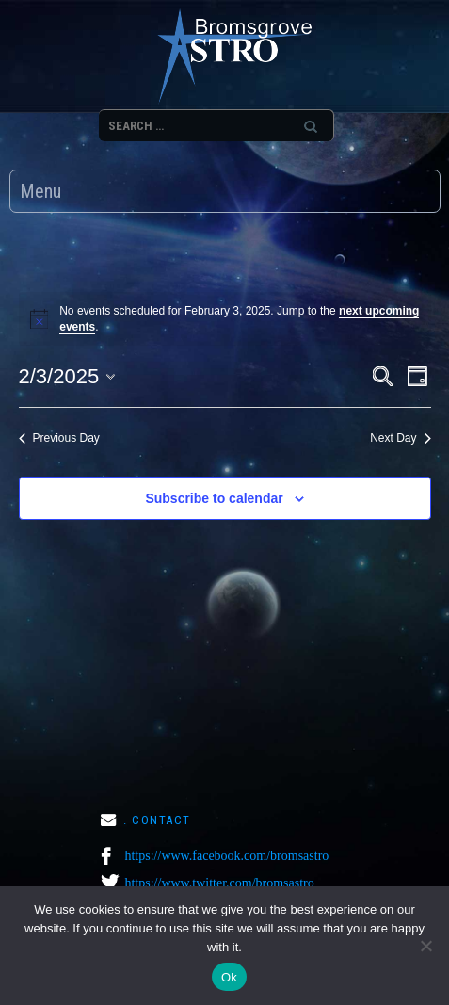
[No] (425, 945)
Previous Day (59, 438)
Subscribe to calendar (213, 498)
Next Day (400, 438)
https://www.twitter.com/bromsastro (218, 883)
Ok (229, 977)
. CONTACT (157, 820)
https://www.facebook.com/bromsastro (226, 856)
